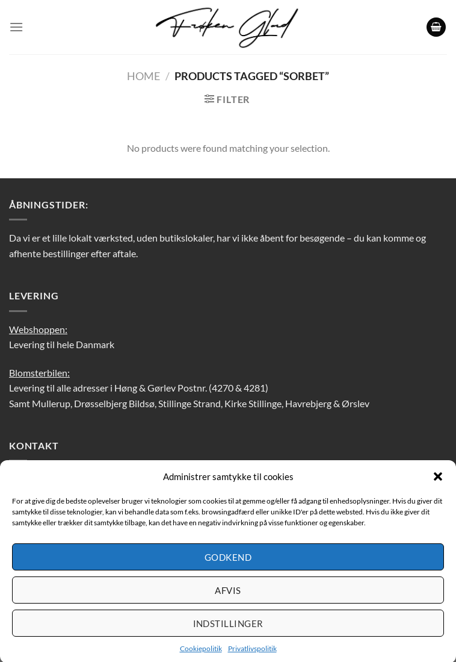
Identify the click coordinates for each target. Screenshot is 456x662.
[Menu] (16, 27)
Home (143, 76)
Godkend (228, 562)
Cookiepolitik (201, 653)
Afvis (228, 595)
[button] (438, 482)
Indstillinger (228, 628)
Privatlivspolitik (252, 653)
